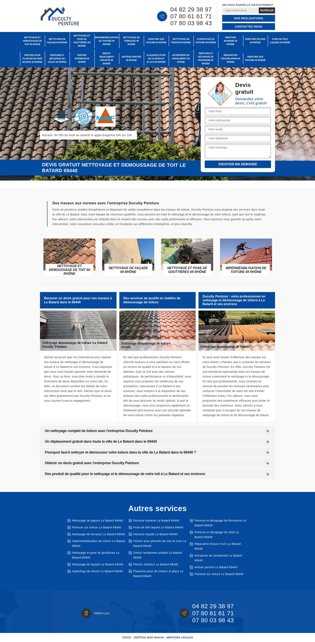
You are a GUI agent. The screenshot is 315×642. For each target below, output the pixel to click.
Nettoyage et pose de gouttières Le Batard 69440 (95, 555)
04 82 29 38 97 (191, 9)
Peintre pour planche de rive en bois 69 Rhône (32, 58)
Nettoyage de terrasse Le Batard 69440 (98, 534)
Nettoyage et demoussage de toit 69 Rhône (32, 40)
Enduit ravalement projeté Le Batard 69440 (157, 555)
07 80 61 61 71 (191, 16)
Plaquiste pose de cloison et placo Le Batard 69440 (158, 574)
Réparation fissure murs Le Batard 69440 (217, 546)
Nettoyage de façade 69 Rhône (57, 41)
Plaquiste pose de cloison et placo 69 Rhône (156, 58)
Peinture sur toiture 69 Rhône (156, 41)
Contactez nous (248, 26)
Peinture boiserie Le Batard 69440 (156, 520)
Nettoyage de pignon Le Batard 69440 (97, 520)
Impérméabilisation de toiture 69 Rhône (106, 40)
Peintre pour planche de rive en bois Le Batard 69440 (159, 543)
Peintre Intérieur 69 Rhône (82, 58)
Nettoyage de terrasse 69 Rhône (131, 40)
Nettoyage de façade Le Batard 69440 (97, 564)
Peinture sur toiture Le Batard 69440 (96, 527)
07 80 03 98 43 (191, 23)
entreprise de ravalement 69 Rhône (181, 58)
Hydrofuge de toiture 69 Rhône (205, 41)
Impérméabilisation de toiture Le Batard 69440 (98, 543)
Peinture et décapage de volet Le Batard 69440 (216, 535)
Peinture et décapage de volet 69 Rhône (57, 58)
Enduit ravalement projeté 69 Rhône (106, 58)
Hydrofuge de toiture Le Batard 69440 (97, 571)
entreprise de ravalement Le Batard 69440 (218, 558)
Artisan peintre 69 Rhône (131, 58)
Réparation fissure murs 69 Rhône (230, 58)
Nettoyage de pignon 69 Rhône (181, 41)
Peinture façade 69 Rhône (255, 41)
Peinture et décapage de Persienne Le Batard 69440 (220, 523)
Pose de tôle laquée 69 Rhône (280, 41)
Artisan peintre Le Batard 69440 (215, 567)
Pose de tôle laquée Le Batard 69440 (158, 527)
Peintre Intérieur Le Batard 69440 (155, 564)
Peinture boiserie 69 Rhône (230, 40)
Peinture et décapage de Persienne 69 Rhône (206, 58)
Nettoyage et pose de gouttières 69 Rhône (81, 40)
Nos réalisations (248, 18)
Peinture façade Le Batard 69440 (155, 534)
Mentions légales (180, 637)
